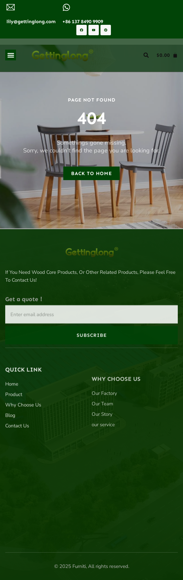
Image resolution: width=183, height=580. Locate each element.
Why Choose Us (23, 436)
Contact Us (17, 457)
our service (103, 465)
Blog (10, 447)
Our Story (102, 455)
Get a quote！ (24, 324)
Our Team (102, 445)
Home (11, 416)
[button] (10, 55)
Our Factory (104, 434)
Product (13, 426)
